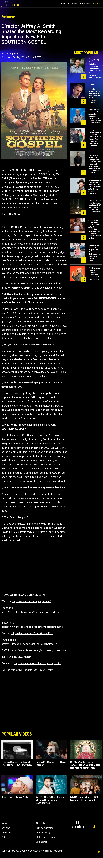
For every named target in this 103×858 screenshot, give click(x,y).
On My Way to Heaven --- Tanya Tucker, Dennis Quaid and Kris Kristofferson (85, 765)
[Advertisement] (86, 36)
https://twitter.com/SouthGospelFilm (32, 633)
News (62, 3)
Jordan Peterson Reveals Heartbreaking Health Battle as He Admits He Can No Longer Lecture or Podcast (94, 93)
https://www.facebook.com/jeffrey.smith (37, 663)
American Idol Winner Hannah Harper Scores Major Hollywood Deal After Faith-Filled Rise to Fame (94, 253)
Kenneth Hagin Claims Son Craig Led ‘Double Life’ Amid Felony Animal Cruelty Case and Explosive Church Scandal (95, 68)
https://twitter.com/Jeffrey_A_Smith (32, 669)
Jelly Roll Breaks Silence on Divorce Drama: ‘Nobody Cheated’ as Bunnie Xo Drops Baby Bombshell (94, 138)
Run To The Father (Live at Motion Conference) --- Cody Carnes (50, 800)
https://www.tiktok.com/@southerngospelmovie (38, 650)
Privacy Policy (43, 832)
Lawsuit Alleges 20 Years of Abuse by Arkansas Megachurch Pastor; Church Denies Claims (94, 116)
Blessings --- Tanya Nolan (15, 797)
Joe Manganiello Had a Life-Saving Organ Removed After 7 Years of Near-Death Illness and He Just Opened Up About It (95, 163)
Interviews (85, 3)
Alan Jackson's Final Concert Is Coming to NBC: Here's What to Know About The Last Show (94, 206)
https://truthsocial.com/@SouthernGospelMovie (29, 644)
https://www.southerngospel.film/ (31, 601)
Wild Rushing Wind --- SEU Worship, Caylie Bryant (84, 798)
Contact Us (41, 841)
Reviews (72, 3)
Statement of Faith (45, 837)
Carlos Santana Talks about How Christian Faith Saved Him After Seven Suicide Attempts (95, 186)
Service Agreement (45, 828)
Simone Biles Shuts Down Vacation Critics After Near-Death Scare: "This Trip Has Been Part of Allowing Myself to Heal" (94, 229)
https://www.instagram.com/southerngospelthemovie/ (33, 626)
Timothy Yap (11, 53)
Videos (96, 3)
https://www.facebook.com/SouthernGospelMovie (30, 612)
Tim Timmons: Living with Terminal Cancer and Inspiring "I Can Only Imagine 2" (94, 273)
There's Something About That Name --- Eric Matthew (16, 763)
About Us (40, 823)
